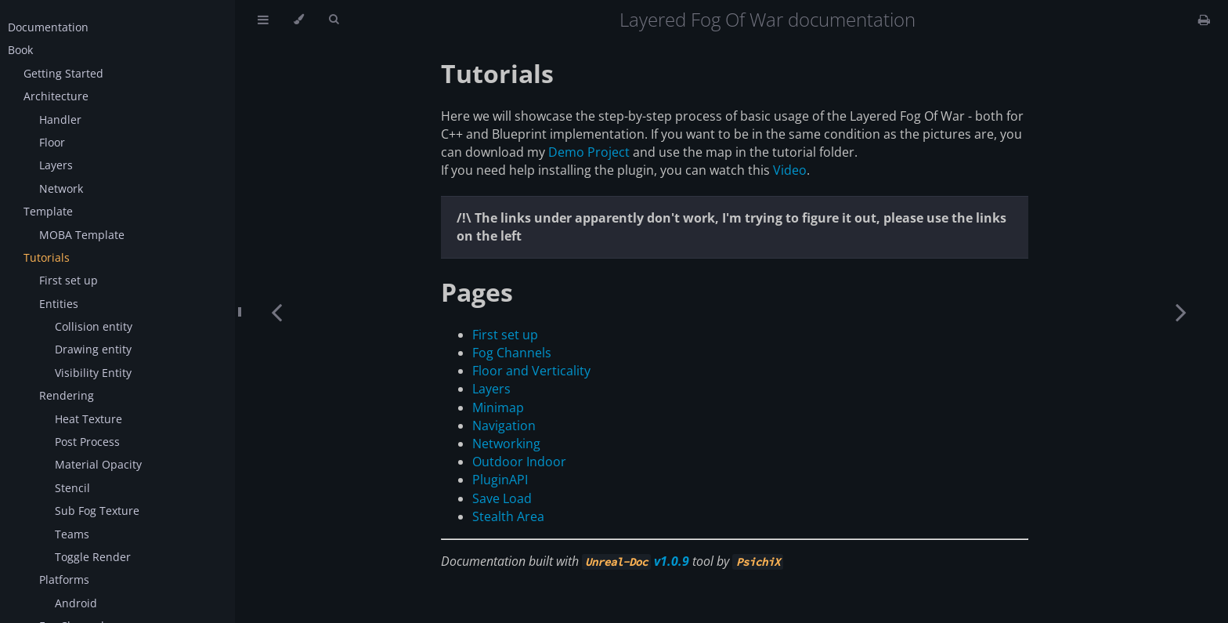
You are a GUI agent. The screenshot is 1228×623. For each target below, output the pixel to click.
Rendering (66, 395)
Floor (52, 142)
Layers (56, 165)
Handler (60, 119)
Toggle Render (93, 556)
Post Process (87, 441)
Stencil (72, 487)
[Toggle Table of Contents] (263, 19)
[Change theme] (298, 19)
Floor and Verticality (531, 370)
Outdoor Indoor (519, 461)
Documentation (48, 27)
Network (61, 188)
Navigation (504, 425)
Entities (58, 303)
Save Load (502, 498)
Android (76, 603)
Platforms (64, 579)
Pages (477, 292)
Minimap (498, 407)
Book (20, 49)
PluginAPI (500, 479)
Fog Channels (511, 352)
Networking (506, 443)
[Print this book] (1204, 19)
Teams (72, 534)
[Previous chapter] (276, 311)
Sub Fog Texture (97, 510)
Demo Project (589, 152)
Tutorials (46, 257)
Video (790, 170)
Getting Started (63, 73)
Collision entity (93, 326)
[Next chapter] (1181, 311)
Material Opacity (98, 464)
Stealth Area (508, 516)
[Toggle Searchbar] (333, 19)
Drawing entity (93, 349)
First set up (68, 280)
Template (48, 211)
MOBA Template (82, 234)
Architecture (55, 96)
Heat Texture (88, 418)
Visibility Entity (93, 372)
